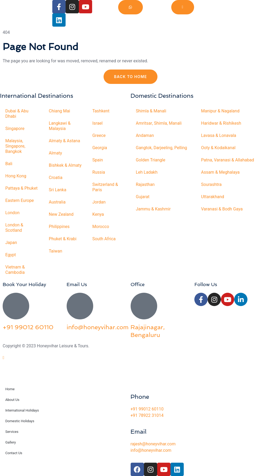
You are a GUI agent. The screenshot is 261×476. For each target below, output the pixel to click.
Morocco (100, 226)
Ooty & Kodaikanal (218, 148)
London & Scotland (14, 228)
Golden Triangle (150, 160)
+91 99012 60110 (28, 327)
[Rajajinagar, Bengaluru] (144, 306)
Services (11, 431)
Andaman (145, 135)
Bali (8, 164)
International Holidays (22, 410)
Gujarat (142, 197)
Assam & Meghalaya (220, 172)
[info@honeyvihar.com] (80, 306)
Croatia (55, 177)
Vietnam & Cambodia (15, 270)
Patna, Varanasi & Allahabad (227, 160)
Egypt (10, 255)
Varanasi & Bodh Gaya (222, 209)
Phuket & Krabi (62, 239)
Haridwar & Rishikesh (221, 123)
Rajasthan (145, 184)
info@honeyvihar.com (98, 327)
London (12, 213)
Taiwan (55, 251)
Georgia (99, 148)
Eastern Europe (19, 200)
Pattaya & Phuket (21, 188)
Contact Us (13, 452)
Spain (97, 160)
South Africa (104, 239)
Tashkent (101, 111)
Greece (99, 135)
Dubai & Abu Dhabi (16, 114)
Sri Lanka (57, 190)
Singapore (14, 128)
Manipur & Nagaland (220, 111)
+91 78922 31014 (147, 415)
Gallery (10, 442)
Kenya (98, 214)
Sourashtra (211, 184)
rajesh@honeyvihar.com (153, 444)
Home (10, 389)
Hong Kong (15, 176)
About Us (12, 399)
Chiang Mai (59, 111)
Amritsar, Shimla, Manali (159, 123)
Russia (98, 172)
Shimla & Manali (151, 111)
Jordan (99, 202)
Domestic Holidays (19, 421)
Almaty (55, 153)
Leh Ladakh (147, 172)
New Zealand (61, 214)
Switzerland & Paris (105, 187)
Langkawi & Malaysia (60, 126)
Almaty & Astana (64, 141)
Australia (57, 202)
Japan (11, 242)
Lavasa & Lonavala (218, 135)
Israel (97, 123)
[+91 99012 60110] (16, 306)
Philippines (59, 226)
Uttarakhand (212, 197)
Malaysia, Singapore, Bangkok (15, 146)
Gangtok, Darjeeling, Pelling (161, 148)
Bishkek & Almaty (65, 165)
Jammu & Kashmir (153, 209)
